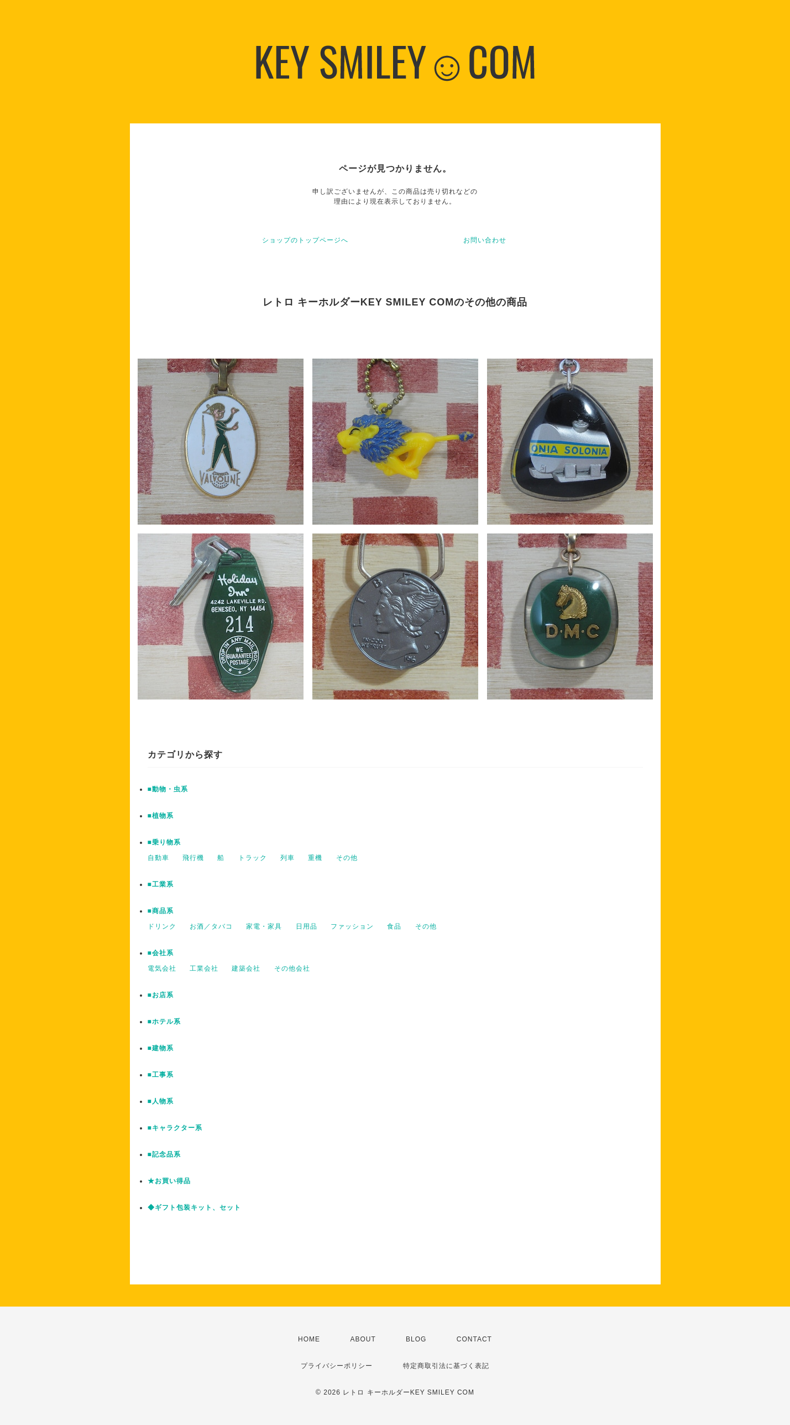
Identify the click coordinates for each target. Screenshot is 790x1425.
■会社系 (161, 953)
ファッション (352, 926)
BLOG (416, 1339)
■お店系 (161, 995)
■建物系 (161, 1048)
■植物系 (161, 816)
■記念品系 (164, 1154)
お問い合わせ (484, 240)
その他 (347, 858)
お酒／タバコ (211, 926)
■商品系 (161, 911)
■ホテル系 (164, 1021)
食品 (394, 926)
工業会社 (204, 968)
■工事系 (161, 1075)
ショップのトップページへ (305, 240)
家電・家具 (264, 926)
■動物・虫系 (168, 789)
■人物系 (161, 1101)
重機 (315, 858)
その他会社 (292, 968)
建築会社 (246, 968)
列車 (287, 858)
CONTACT (474, 1339)
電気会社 (162, 968)
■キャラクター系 (175, 1128)
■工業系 (161, 884)
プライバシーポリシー (337, 1366)
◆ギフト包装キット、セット (194, 1207)
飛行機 (193, 858)
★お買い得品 (169, 1181)
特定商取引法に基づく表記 (446, 1366)
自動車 (158, 858)
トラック (252, 858)
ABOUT (362, 1339)
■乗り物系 (164, 842)
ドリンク (162, 926)
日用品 (306, 926)
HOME (309, 1339)
